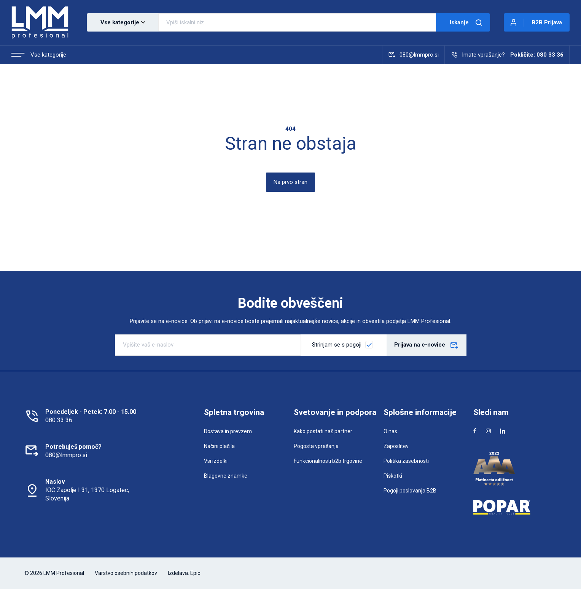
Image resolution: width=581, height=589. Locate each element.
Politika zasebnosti (406, 461)
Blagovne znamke (225, 476)
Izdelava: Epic (184, 573)
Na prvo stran (290, 182)
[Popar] (515, 507)
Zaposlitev (396, 446)
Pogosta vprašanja (316, 446)
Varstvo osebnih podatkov (126, 573)
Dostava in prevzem (228, 431)
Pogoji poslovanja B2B (410, 491)
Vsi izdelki (216, 461)
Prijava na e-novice (426, 345)
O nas (390, 431)
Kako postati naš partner (323, 431)
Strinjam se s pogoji (336, 344)
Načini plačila (219, 446)
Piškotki (393, 476)
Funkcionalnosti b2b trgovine (328, 461)
